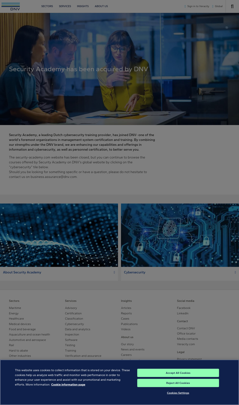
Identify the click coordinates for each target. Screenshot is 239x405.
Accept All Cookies (178, 377)
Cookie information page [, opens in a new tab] (68, 389)
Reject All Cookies (178, 387)
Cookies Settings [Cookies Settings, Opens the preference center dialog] (178, 397)
